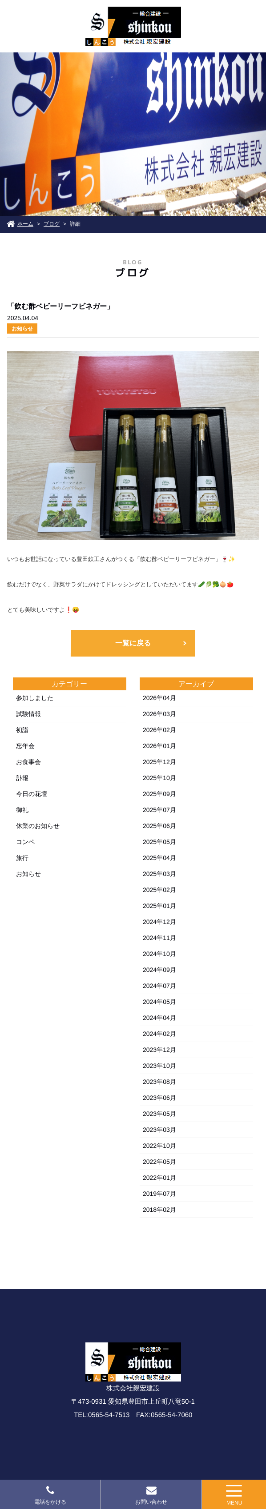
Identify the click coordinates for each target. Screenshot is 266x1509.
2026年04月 (159, 697)
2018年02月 (159, 1209)
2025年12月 (159, 761)
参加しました (34, 697)
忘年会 (25, 745)
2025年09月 (159, 793)
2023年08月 (159, 1081)
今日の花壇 (31, 793)
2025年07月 (159, 809)
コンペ (25, 841)
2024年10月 (159, 953)
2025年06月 (159, 825)
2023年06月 (159, 1097)
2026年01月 (159, 745)
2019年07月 (159, 1193)
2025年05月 (159, 841)
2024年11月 (159, 937)
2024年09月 (159, 969)
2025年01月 (159, 905)
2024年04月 (159, 1017)
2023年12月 (159, 1049)
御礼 (22, 809)
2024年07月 (159, 985)
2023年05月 (159, 1113)
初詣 (22, 729)
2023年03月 (159, 1129)
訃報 (22, 777)
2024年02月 (159, 1033)
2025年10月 (159, 777)
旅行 (22, 857)
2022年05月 (159, 1161)
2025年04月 (159, 857)
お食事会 (28, 761)
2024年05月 (159, 1001)
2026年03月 (159, 713)
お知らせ (28, 873)
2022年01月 (159, 1177)
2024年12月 (159, 921)
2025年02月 (159, 889)
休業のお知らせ (38, 825)
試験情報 (28, 713)
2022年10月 (159, 1145)
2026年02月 (159, 729)
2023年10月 (159, 1065)
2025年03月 (159, 873)
